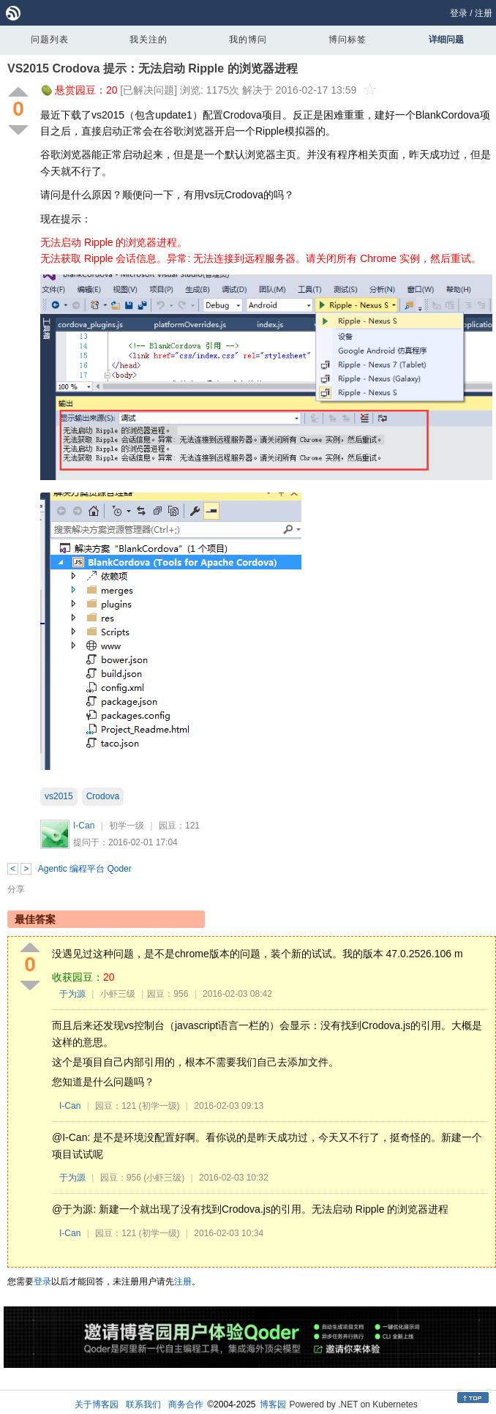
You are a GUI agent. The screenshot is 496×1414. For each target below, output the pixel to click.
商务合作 (185, 1404)
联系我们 (143, 1404)
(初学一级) (159, 1106)
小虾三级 (117, 994)
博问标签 (347, 39)
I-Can (83, 825)
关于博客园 (97, 1404)
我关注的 (148, 39)
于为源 (72, 994)
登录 (458, 13)
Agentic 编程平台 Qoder (85, 869)
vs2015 (59, 796)
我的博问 (248, 39)
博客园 (273, 1404)
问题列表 (50, 39)
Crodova (102, 796)
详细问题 (446, 39)
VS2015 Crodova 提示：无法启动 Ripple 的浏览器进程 (152, 68)
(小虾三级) (163, 1177)
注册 (483, 13)
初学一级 (126, 825)
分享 (16, 889)
